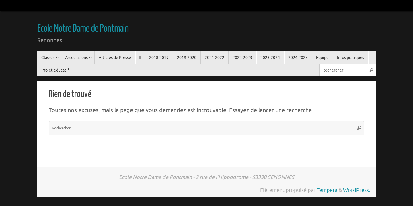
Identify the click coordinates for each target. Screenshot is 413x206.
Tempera (327, 190)
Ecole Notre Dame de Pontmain (83, 28)
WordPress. (356, 190)
